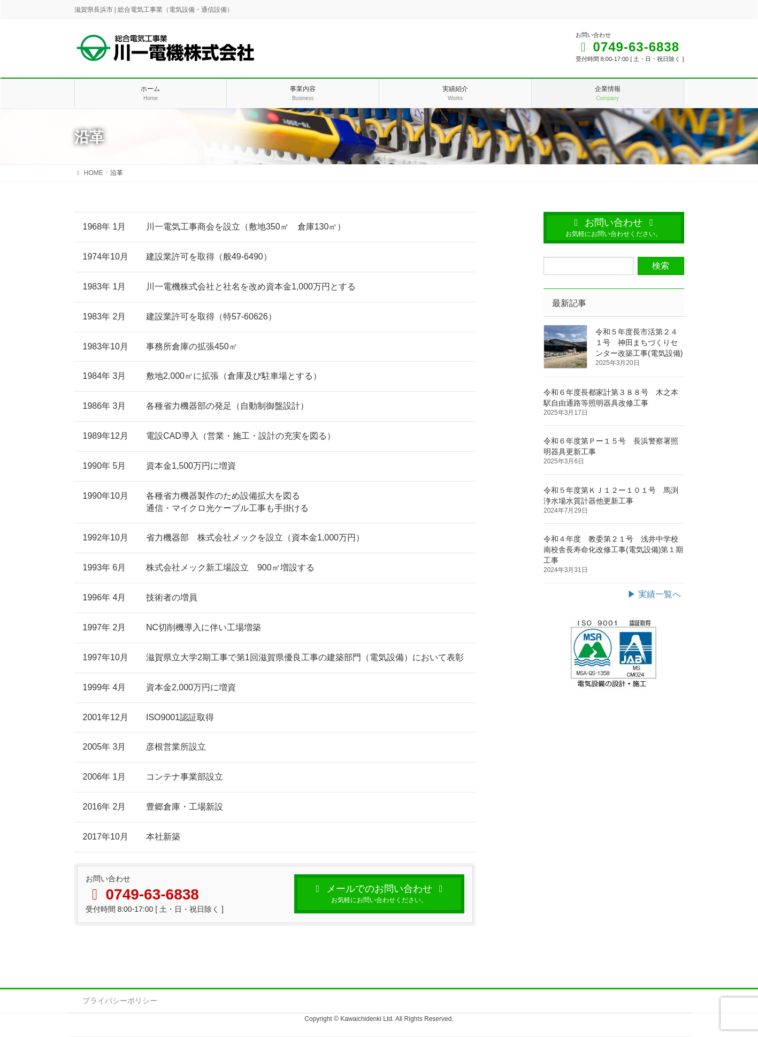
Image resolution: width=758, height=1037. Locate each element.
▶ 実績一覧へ (654, 594)
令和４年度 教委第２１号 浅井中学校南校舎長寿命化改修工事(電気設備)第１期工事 (613, 550)
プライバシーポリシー (119, 1000)
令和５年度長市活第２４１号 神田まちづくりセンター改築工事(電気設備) (639, 342)
